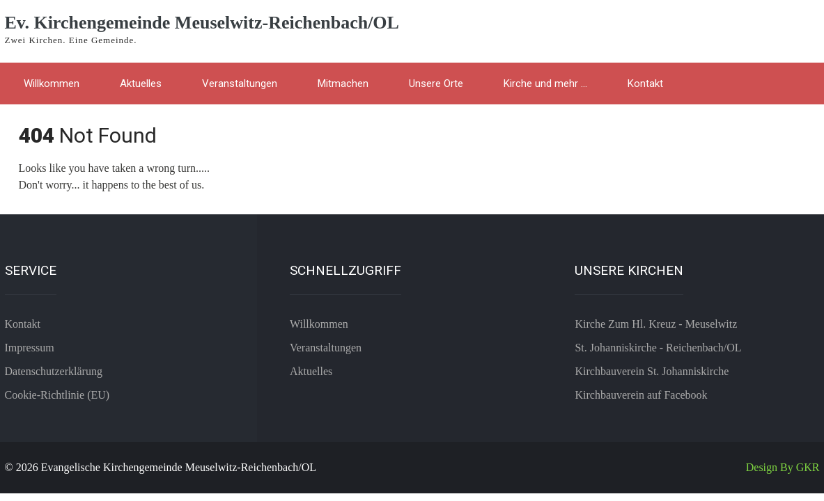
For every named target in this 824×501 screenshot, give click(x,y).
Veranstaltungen (239, 83)
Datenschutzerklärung (53, 371)
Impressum (29, 347)
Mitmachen (343, 83)
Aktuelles (141, 83)
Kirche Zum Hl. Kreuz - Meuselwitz (656, 324)
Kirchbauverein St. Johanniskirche (652, 371)
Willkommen (51, 83)
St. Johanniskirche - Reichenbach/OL (658, 347)
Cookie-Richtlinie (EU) (57, 395)
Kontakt (645, 83)
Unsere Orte (436, 83)
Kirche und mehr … (545, 83)
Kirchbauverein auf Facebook (641, 395)
